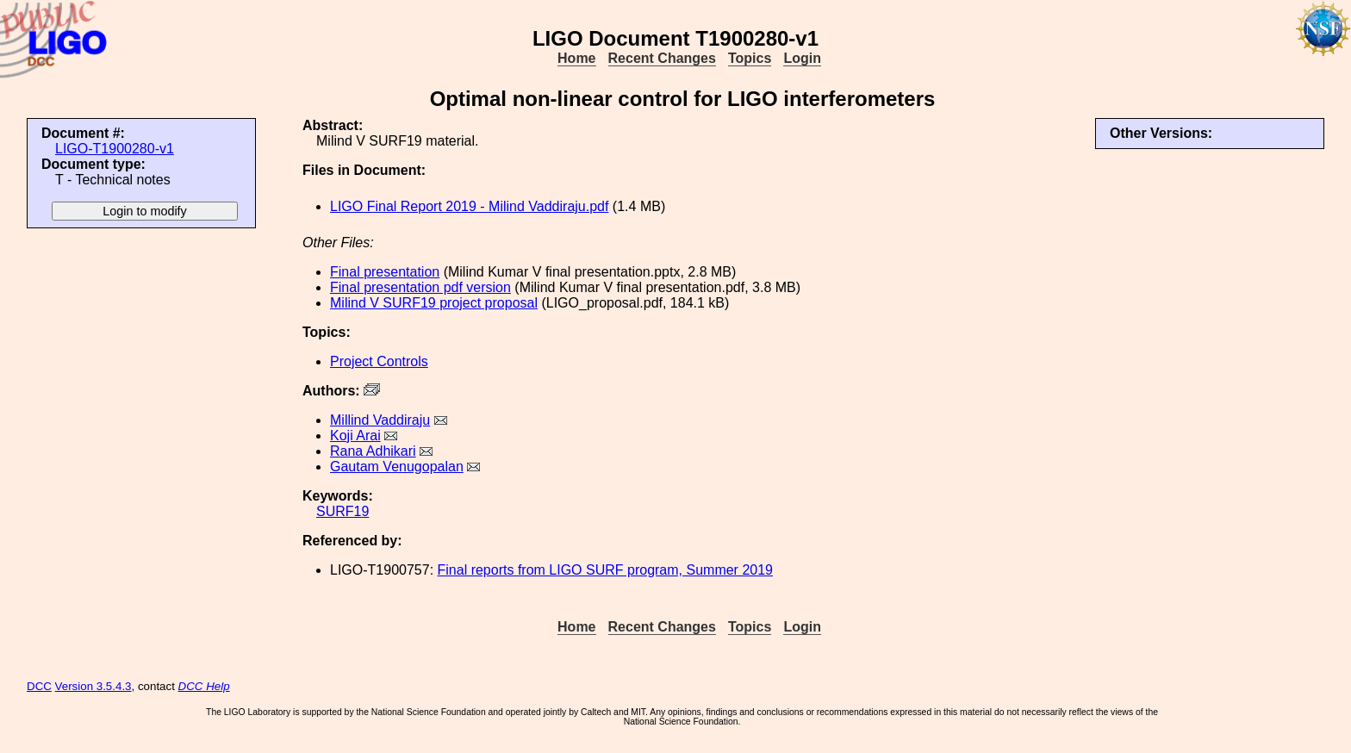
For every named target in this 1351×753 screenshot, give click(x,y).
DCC (39, 686)
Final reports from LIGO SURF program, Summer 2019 (605, 570)
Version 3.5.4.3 (93, 686)
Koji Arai (355, 435)
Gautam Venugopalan (397, 466)
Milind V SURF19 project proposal (434, 303)
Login (802, 58)
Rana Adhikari (373, 451)
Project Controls (379, 361)
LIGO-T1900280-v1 (114, 148)
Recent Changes (662, 58)
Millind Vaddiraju (380, 420)
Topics (749, 58)
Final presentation (384, 271)
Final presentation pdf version (420, 287)
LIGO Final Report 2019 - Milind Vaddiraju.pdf (469, 206)
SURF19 (342, 511)
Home (576, 58)
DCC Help (204, 686)
